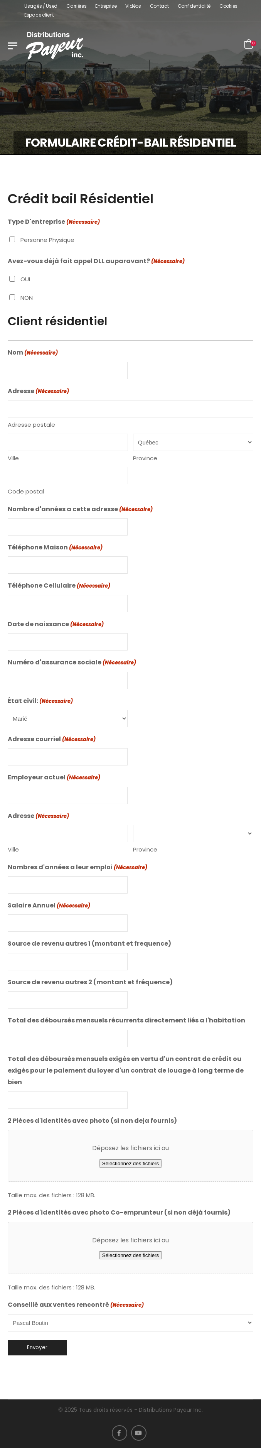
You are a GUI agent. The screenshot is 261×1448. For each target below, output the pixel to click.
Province (145, 458)
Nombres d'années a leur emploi (77, 868)
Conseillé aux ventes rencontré (76, 1305)
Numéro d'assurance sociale (72, 663)
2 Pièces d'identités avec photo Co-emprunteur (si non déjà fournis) (119, 1212)
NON (26, 298)
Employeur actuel (54, 778)
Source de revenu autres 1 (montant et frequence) (89, 943)
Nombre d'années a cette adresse (80, 510)
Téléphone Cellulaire (59, 586)
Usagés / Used (40, 6)
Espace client (39, 15)
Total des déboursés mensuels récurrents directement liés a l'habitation (126, 1020)
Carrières (76, 6)
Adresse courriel (52, 740)
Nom (33, 353)
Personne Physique (47, 240)
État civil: (40, 701)
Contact (159, 6)
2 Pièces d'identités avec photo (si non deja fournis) (92, 1120)
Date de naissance (56, 625)
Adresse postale (31, 425)
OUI (25, 279)
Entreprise (105, 6)
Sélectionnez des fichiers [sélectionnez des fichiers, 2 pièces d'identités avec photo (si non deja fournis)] (130, 1163)
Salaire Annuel (49, 906)
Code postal (26, 491)
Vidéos (133, 6)
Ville (13, 458)
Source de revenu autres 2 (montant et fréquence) (90, 982)
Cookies (228, 6)
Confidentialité (194, 6)
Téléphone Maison (55, 548)
